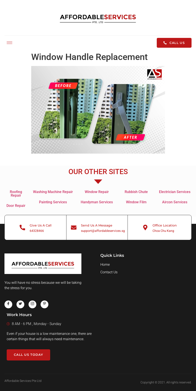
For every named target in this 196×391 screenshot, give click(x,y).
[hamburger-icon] (9, 42)
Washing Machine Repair (53, 192)
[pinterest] (44, 304)
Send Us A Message (96, 225)
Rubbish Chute (136, 192)
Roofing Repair (16, 194)
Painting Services (53, 202)
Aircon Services (174, 202)
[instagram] (32, 304)
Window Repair (97, 192)
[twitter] (20, 304)
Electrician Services (174, 192)
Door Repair (15, 206)
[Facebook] (8, 304)
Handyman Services (97, 202)
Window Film (136, 202)
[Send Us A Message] (73, 227)
